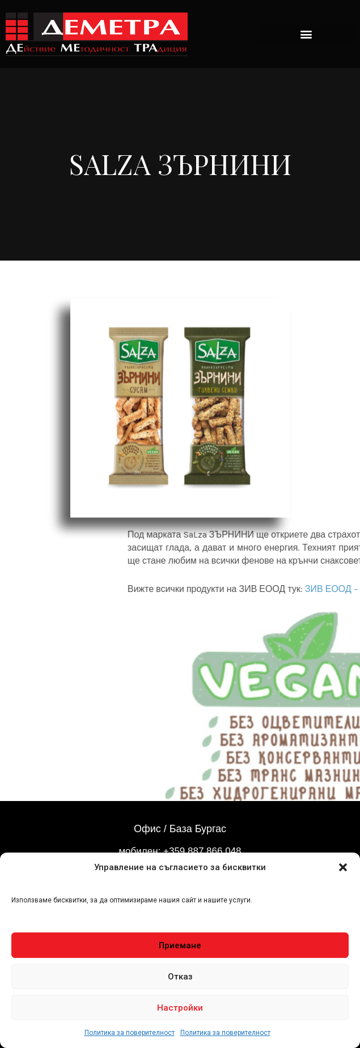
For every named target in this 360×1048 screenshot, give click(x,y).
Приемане (180, 945)
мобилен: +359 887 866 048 (179, 851)
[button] (343, 867)
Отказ (180, 977)
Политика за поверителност (129, 1033)
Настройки (180, 1008)
